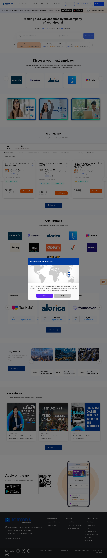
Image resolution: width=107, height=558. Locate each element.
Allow (44, 295)
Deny (62, 295)
